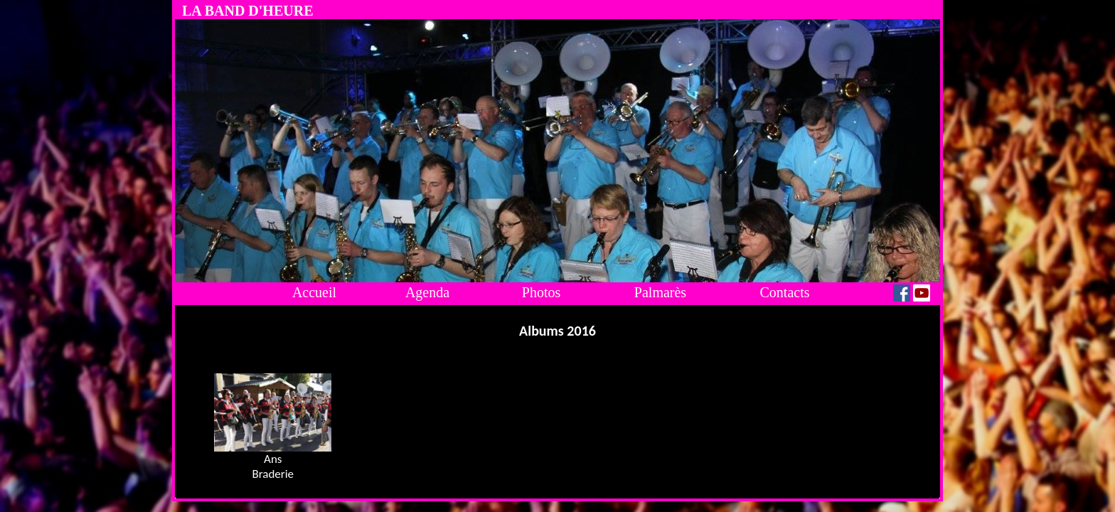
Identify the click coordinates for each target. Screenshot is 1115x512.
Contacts (785, 292)
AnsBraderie (273, 466)
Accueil (314, 292)
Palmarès (660, 292)
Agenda (427, 292)
